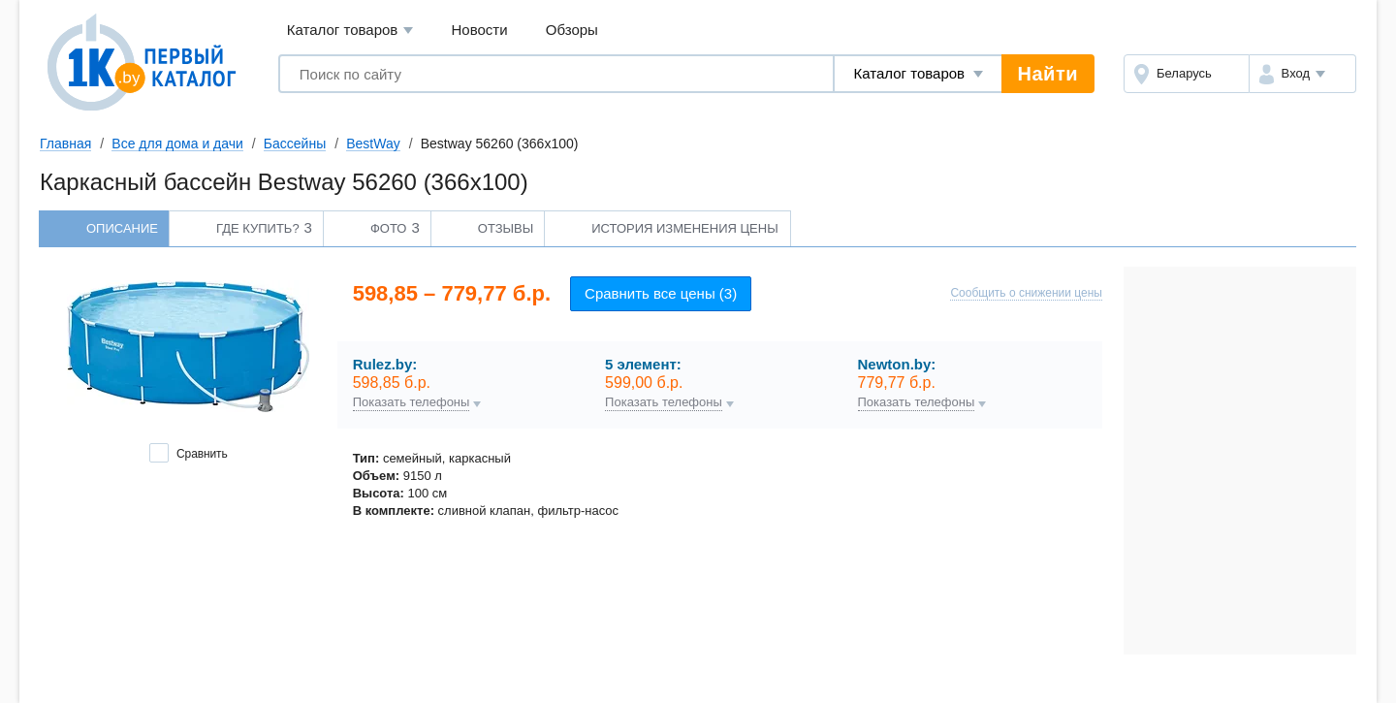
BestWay (373, 143)
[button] (1302, 73)
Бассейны (295, 143)
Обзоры (572, 29)
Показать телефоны (411, 402)
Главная (65, 143)
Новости (480, 29)
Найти (1048, 73)
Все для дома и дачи (177, 143)
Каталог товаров (350, 30)
